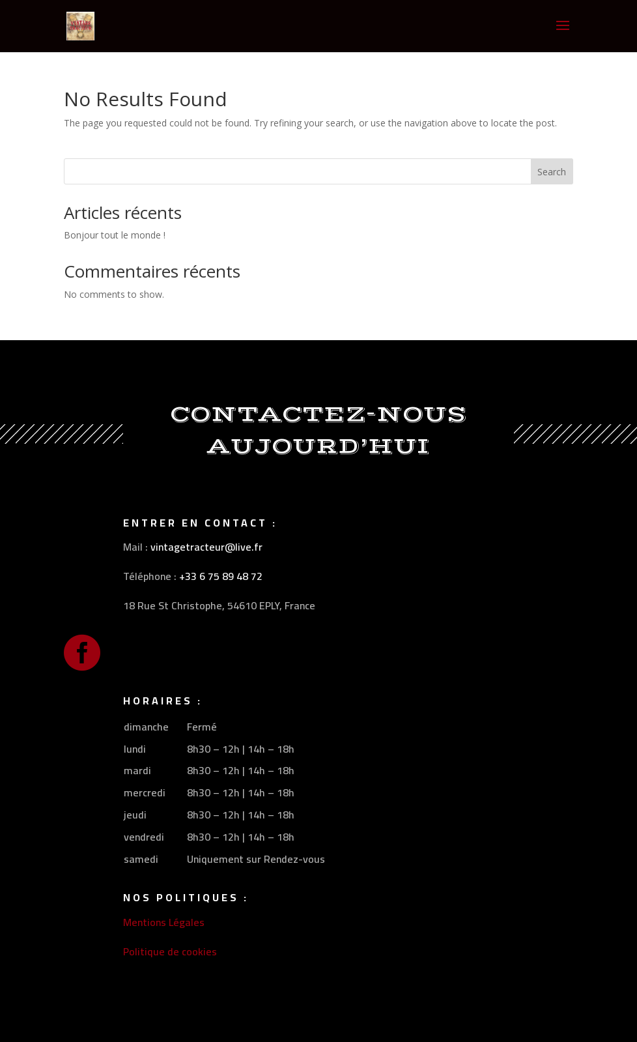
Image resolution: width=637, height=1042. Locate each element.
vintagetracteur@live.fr (206, 547)
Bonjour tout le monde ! (114, 235)
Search (551, 172)
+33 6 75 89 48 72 (220, 576)
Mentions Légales (164, 922)
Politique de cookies (170, 951)
